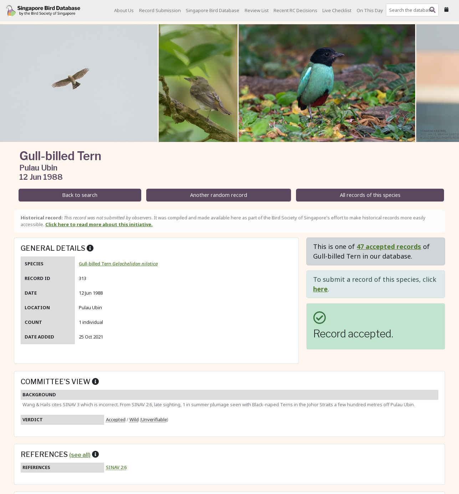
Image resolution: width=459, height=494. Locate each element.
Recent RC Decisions (295, 10)
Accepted (116, 419)
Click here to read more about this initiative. (99, 224)
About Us (124, 10)
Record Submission (160, 10)
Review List (257, 10)
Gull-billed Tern (118, 263)
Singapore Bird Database (212, 10)
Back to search (79, 195)
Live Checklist (336, 10)
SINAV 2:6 (116, 467)
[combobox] (413, 10)
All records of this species (370, 195)
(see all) (80, 454)
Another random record (218, 195)
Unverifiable (154, 419)
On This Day (370, 10)
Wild (134, 419)
